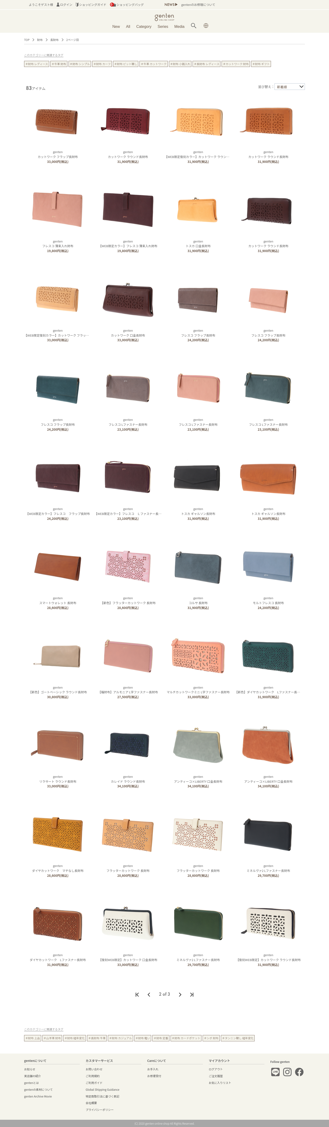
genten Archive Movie (38, 1096)
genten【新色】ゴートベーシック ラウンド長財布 (58, 689)
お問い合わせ (94, 1069)
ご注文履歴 (216, 1076)
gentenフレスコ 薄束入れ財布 (57, 243)
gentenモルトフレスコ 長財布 (268, 600)
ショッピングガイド (91, 4)
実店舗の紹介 (32, 1076)
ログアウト (216, 1069)
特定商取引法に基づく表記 (102, 1096)
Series (162, 27)
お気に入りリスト (220, 1083)
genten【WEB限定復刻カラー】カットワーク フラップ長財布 (61, 333)
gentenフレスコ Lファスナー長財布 (128, 422)
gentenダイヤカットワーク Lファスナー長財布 (58, 957)
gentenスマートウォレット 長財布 (57, 600)
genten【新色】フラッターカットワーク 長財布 (128, 600)
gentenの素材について (38, 1089)
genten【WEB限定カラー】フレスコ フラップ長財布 (58, 511)
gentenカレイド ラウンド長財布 (128, 779)
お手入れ (152, 1069)
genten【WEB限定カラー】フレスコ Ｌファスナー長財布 (129, 511)
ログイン (64, 4)
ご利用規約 (93, 1076)
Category (143, 27)
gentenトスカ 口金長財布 (198, 243)
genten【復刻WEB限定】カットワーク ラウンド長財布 (268, 957)
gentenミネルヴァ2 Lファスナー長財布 (268, 868)
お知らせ (29, 1069)
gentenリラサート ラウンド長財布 (58, 779)
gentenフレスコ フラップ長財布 (198, 333)
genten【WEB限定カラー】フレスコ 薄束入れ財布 (128, 243)
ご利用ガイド (94, 1083)
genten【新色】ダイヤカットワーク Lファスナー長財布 (269, 689)
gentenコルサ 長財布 (198, 600)
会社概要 (91, 1103)
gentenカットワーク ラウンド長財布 (128, 154)
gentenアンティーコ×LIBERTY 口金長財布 (198, 779)
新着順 (282, 86)
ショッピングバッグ (127, 4)
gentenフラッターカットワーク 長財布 (128, 868)
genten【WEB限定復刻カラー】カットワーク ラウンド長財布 (201, 154)
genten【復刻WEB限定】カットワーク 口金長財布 (128, 957)
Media (179, 27)
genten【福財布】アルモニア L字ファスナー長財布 (128, 689)
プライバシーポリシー (100, 1110)
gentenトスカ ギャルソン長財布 (198, 511)
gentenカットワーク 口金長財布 (128, 333)
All (128, 27)
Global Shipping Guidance (102, 1089)
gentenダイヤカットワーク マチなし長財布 (58, 868)
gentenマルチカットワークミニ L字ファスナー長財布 (198, 689)
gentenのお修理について (198, 4)
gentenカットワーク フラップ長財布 (58, 154)
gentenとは (31, 1083)
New (116, 27)
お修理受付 (154, 1076)
